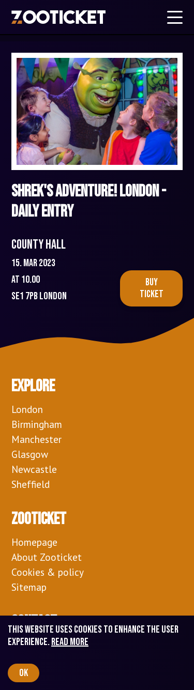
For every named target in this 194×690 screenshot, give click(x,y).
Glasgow (29, 454)
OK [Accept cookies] (23, 673)
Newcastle (34, 469)
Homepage (34, 541)
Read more (69, 642)
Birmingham (36, 424)
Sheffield (30, 484)
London (27, 409)
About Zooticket (46, 556)
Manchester (36, 439)
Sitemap (29, 586)
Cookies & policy (47, 571)
